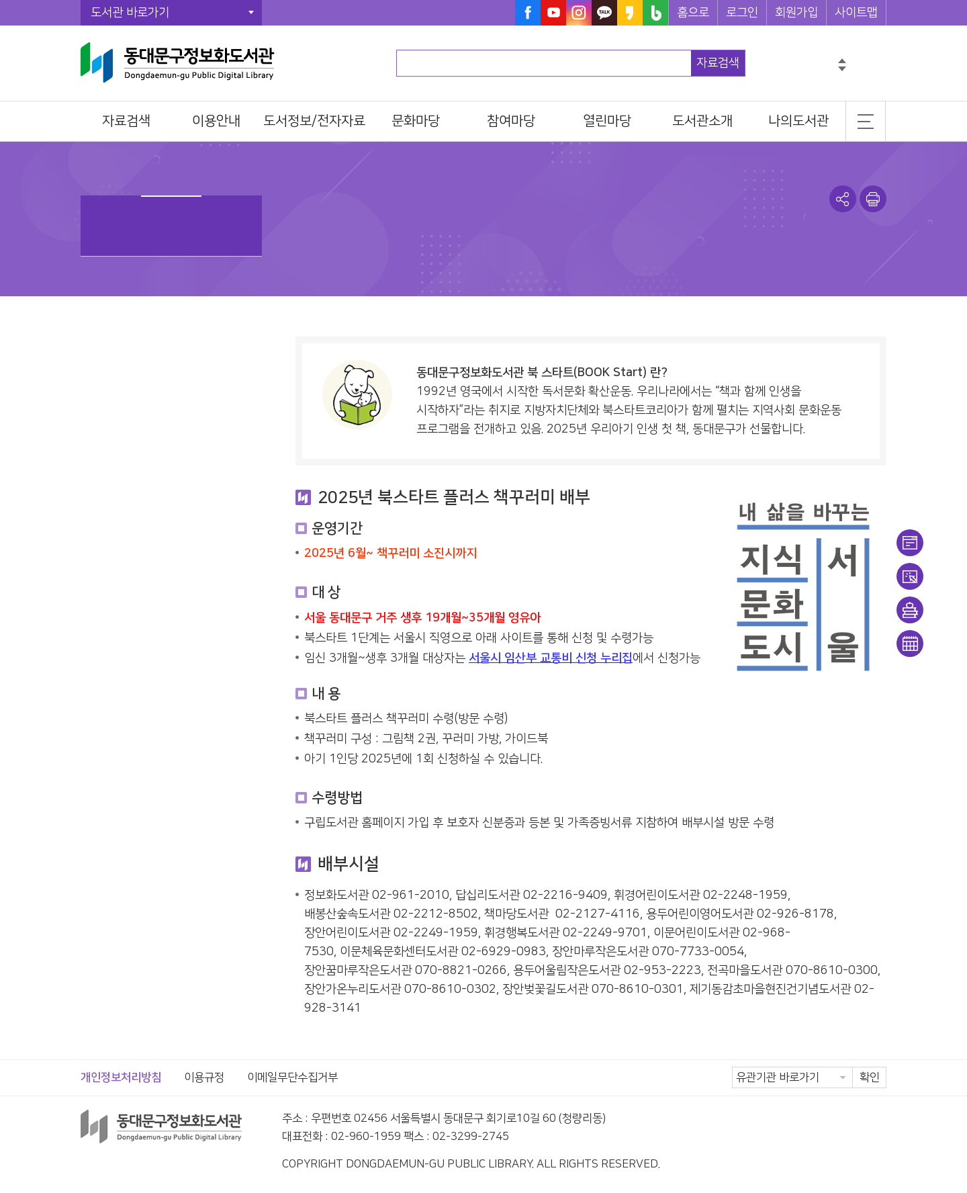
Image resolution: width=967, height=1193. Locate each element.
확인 (870, 1077)
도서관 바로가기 (130, 12)
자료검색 (717, 63)
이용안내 (909, 542)
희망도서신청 (909, 609)
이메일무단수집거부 (292, 1077)
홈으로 (693, 12)
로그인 (742, 12)
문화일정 (909, 643)
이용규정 (204, 1077)
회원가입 (796, 12)
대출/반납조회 (909, 576)
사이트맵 (856, 12)
